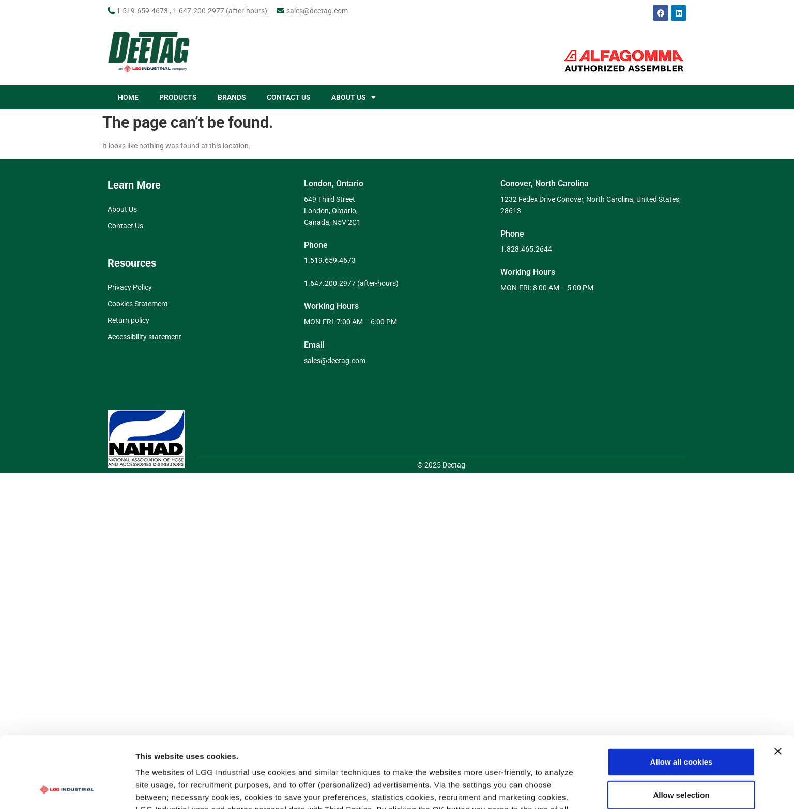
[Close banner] (778, 637)
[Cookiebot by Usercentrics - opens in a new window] (67, 742)
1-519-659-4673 (142, 11)
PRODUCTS (178, 97)
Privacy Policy (130, 287)
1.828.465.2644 (526, 249)
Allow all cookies (681, 648)
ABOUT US (353, 97)
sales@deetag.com (317, 11)
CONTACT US (289, 97)
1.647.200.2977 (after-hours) (351, 283)
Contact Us (125, 226)
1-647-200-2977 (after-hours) (220, 11)
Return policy (128, 320)
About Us (122, 209)
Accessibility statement (144, 337)
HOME (128, 97)
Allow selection (681, 681)
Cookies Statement (138, 304)
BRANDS (232, 97)
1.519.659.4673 (330, 260)
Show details (542, 742)
